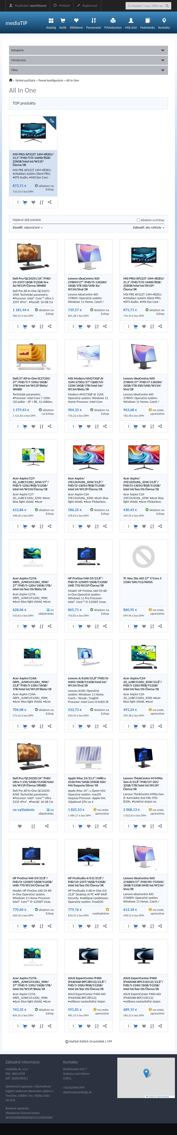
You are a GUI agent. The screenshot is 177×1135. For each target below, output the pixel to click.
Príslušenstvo (113, 22)
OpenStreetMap (163, 1097)
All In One (72, 80)
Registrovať (87, 6)
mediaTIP (16, 23)
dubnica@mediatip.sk (77, 1092)
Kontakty (164, 22)
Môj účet (131, 22)
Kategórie (88, 50)
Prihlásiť (61, 6)
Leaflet (149, 1097)
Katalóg (51, 22)
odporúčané (33, 227)
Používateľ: (27, 6)
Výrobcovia (88, 60)
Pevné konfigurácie (50, 80)
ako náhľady (154, 227)
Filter (88, 70)
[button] (146, 1073)
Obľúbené (76, 22)
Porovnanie (93, 22)
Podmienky (147, 22)
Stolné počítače (25, 80)
